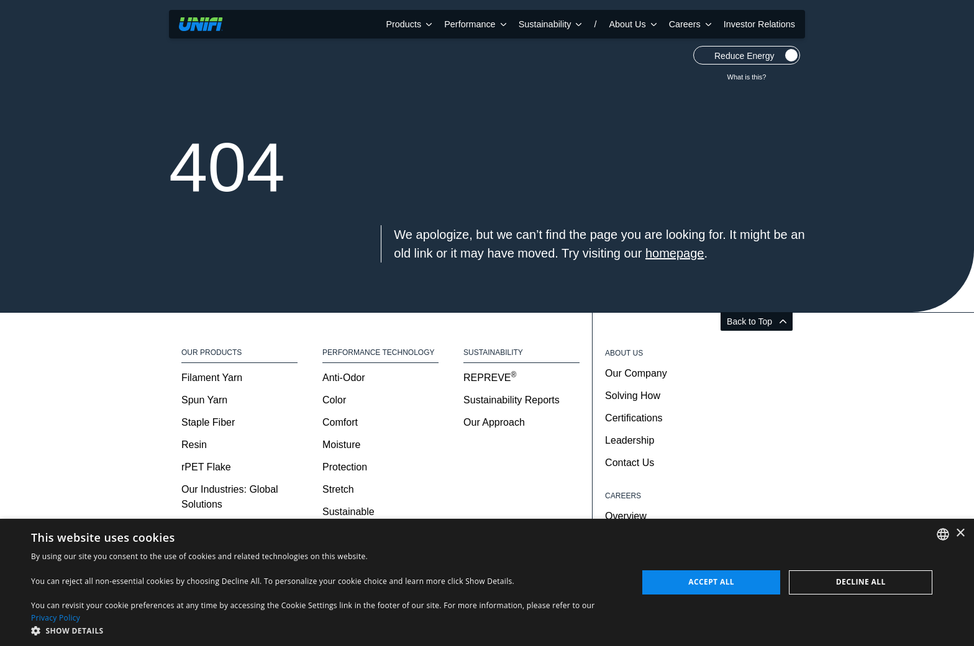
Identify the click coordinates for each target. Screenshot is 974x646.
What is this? (747, 77)
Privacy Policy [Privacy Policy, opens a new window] (55, 617)
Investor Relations (759, 24)
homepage (674, 253)
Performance (475, 24)
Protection (344, 467)
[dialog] (487, 582)
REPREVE (489, 377)
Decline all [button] (861, 581)
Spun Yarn (204, 400)
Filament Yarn (211, 377)
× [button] (960, 533)
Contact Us (629, 462)
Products (409, 24)
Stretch (338, 489)
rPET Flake (206, 467)
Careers (690, 24)
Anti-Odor (343, 377)
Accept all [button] (711, 581)
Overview (626, 516)
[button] (325, 630)
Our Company (636, 373)
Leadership (629, 440)
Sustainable (348, 511)
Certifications (633, 418)
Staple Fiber (208, 422)
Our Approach (494, 422)
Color (334, 400)
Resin (194, 444)
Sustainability (550, 24)
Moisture (341, 444)
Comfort (340, 422)
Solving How (632, 395)
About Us (632, 24)
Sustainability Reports (511, 400)
